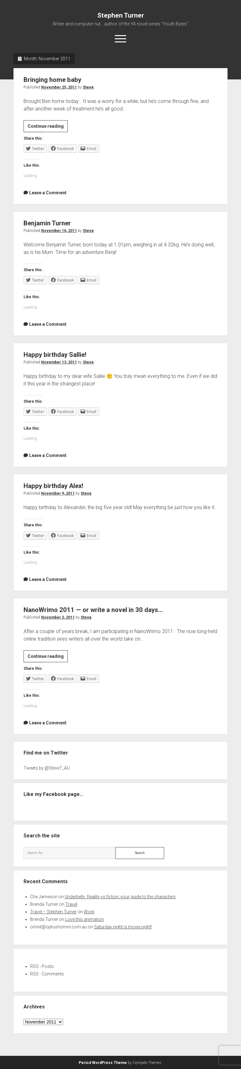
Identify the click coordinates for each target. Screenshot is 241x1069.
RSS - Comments (47, 973)
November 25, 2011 (59, 87)
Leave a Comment (48, 192)
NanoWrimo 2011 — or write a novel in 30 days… (95, 610)
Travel (71, 904)
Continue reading (48, 127)
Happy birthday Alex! (55, 486)
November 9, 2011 (58, 493)
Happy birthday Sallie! (56, 354)
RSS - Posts (42, 966)
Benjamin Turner (48, 223)
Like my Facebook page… (53, 794)
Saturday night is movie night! (123, 926)
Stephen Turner (120, 15)
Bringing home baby (53, 79)
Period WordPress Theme (103, 1063)
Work (89, 911)
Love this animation (84, 919)
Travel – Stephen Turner (53, 911)
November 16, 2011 (59, 230)
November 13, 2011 (59, 362)
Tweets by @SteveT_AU (47, 768)
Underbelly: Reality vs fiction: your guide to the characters (120, 896)
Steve (88, 87)
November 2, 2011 (58, 617)
